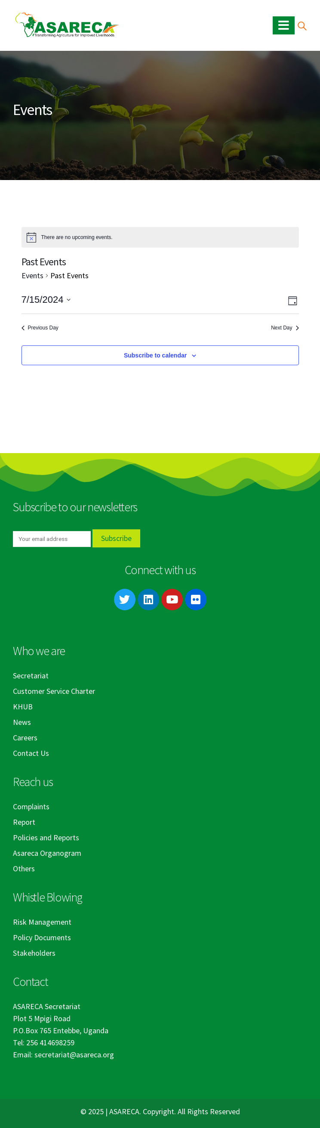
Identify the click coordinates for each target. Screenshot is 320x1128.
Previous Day (40, 328)
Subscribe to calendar (155, 355)
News (22, 722)
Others (24, 868)
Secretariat (31, 676)
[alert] (160, 237)
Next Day (284, 328)
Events (32, 275)
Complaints (31, 806)
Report (24, 822)
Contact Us (31, 753)
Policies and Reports (46, 837)
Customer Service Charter (54, 691)
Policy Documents (42, 937)
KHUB (23, 707)
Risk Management (42, 922)
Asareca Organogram (47, 853)
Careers (25, 738)
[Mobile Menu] (284, 25)
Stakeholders (34, 953)
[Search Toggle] (301, 25)
